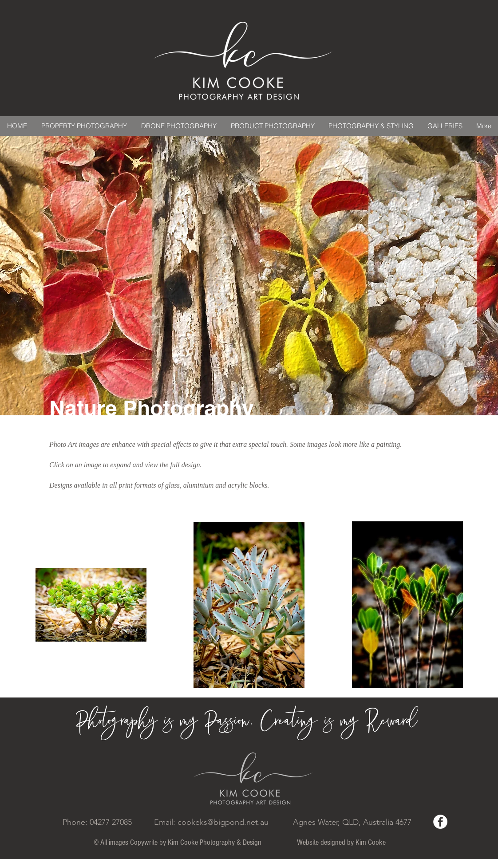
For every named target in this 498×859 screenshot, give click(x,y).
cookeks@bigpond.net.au (223, 822)
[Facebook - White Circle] (440, 822)
